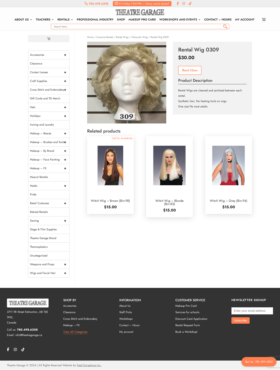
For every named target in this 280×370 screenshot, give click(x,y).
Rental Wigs (122, 37)
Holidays (49, 116)
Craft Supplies (49, 81)
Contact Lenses (49, 72)
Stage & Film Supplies (43, 229)
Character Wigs (139, 37)
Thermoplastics (39, 247)
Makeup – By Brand (49, 151)
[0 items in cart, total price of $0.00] (48, 38)
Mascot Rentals (39, 177)
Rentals (64, 20)
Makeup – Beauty (49, 133)
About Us (21, 20)
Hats (49, 107)
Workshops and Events (178, 20)
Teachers (43, 20)
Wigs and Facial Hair (49, 273)
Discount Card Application (191, 319)
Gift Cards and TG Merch (45, 98)
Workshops (125, 319)
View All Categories (75, 332)
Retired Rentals (39, 212)
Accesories (69, 306)
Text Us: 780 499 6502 (259, 362)
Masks (49, 186)
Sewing (49, 220)
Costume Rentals (104, 37)
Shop (121, 20)
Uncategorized (38, 255)
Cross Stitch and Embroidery (49, 90)
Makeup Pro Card (142, 20)
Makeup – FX (49, 168)
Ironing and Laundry (42, 125)
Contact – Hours (218, 20)
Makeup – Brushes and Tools (49, 142)
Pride (33, 194)
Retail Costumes (49, 203)
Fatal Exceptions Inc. (89, 365)
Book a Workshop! (186, 332)
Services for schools (187, 312)
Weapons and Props (49, 264)
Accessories (49, 55)
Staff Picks (125, 312)
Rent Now (190, 70)
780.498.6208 (96, 4)
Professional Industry (95, 20)
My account (244, 20)
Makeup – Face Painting (49, 159)
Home (90, 37)
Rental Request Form (187, 325)
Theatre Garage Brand (43, 238)
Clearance (36, 63)
